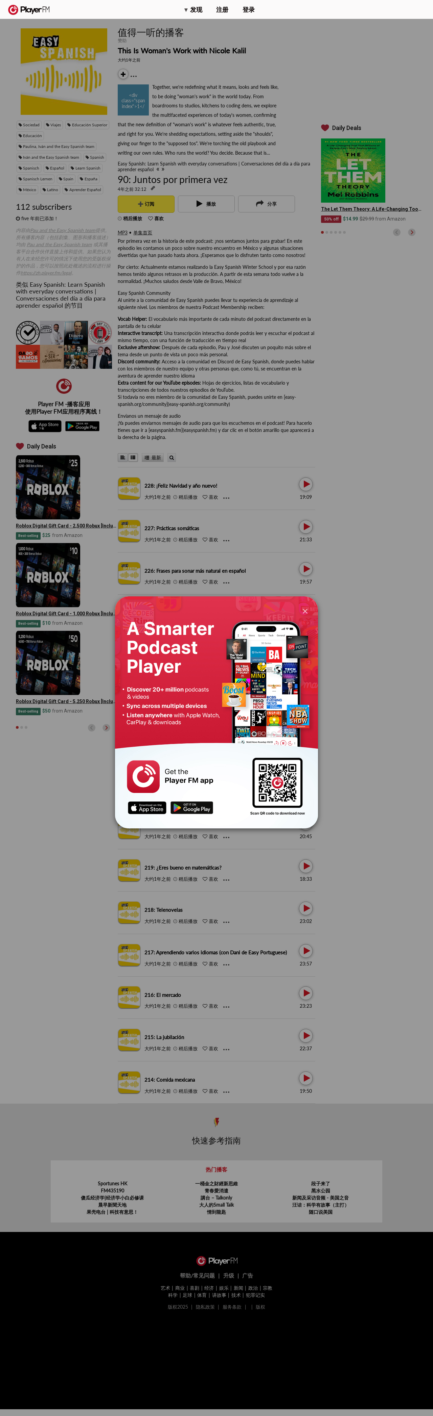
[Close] (305, 611)
